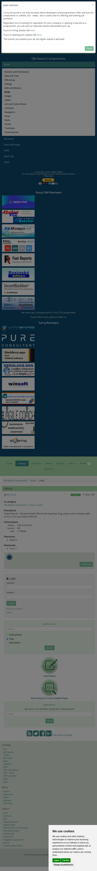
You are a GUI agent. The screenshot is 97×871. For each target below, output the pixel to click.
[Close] (93, 4)
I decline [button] (65, 860)
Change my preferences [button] (63, 865)
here (33, 30)
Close (89, 48)
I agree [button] (56, 860)
